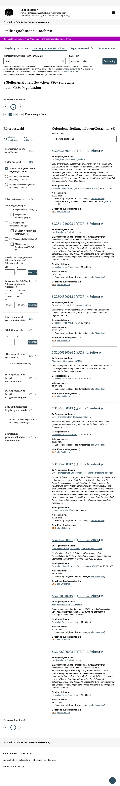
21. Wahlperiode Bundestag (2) (23, 209)
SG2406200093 (62, 651)
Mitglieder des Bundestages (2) (22, 216)
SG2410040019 (62, 596)
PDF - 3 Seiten (87, 150)
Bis (18, 267)
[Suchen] (109, 61)
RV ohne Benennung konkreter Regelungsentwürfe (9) (23, 421)
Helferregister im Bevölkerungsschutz (68, 159)
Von (6, 267)
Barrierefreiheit (10, 760)
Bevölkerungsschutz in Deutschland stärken (71, 305)
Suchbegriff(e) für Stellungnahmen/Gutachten (23, 56)
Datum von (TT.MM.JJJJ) (9, 295)
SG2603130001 (62, 150)
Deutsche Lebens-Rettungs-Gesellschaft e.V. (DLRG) (75, 188)
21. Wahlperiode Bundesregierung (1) (18, 224)
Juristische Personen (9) (20, 363)
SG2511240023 (62, 223)
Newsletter (26, 753)
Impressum (53, 760)
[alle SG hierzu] (63, 212)
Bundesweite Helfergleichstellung (66, 232)
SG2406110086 (62, 352)
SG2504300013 (62, 408)
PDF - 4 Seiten (87, 296)
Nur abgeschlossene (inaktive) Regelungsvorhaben (22, 186)
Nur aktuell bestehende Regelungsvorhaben (19, 178)
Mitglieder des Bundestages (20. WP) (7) (25, 247)
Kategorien (74, 56)
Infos (68, 39)
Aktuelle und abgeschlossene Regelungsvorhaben (22, 170)
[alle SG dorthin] (98, 198)
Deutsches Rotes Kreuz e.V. (64, 267)
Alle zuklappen (30, 138)
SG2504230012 (62, 464)
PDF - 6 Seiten (87, 464)
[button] (113, 12)
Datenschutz (24, 760)
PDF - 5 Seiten (87, 223)
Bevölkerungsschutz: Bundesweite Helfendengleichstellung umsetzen (82, 473)
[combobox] (84, 61)
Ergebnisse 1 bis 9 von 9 (14, 99)
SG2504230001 (62, 540)
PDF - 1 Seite (86, 352)
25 (11, 114)
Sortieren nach (58, 133)
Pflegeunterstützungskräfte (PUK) (67, 361)
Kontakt (14, 753)
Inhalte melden (39, 760)
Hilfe (5, 753)
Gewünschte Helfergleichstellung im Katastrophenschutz (77, 548)
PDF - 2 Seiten (87, 408)
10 (5, 114)
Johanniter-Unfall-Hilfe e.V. (64, 510)
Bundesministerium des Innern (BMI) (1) (25, 232)
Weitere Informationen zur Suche (65, 72)
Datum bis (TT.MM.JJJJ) (21, 293)
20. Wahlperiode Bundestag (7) (23, 239)
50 (16, 114)
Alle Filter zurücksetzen (11, 138)
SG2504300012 (62, 296)
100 (22, 114)
